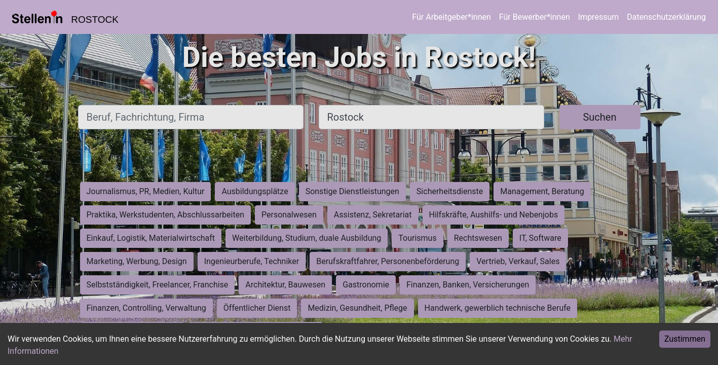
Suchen (599, 117)
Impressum (598, 17)
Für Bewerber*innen (534, 17)
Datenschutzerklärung (666, 17)
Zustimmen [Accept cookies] (684, 339)
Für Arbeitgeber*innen (451, 17)
